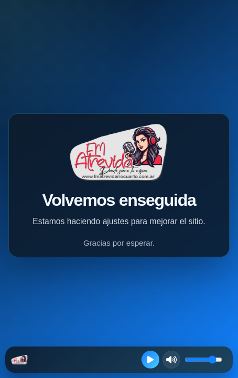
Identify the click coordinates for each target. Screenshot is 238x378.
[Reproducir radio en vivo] (150, 360)
